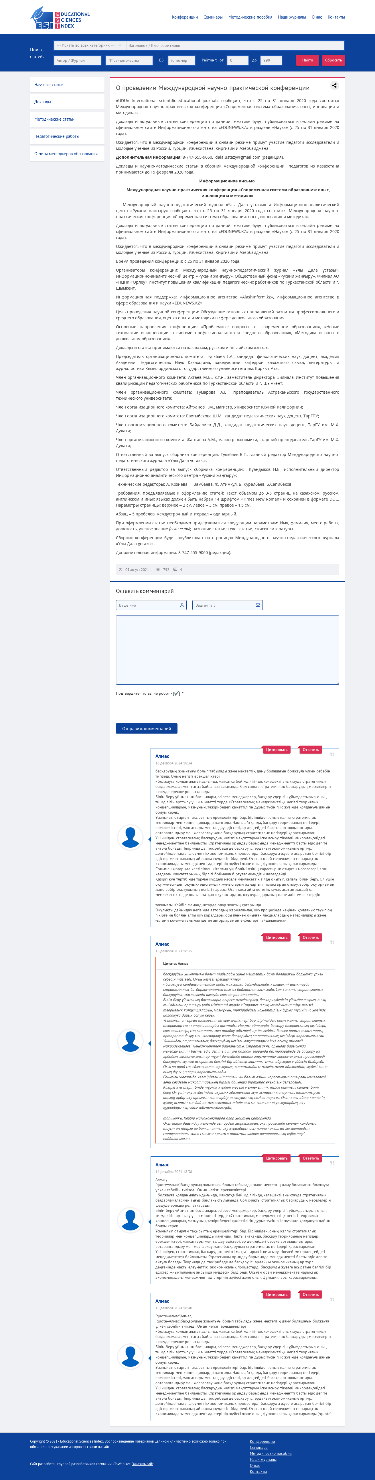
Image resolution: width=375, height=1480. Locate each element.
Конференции (185, 17)
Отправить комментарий (146, 728)
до (254, 60)
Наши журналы (292, 17)
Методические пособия (250, 17)
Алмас (162, 755)
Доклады (42, 101)
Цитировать (277, 749)
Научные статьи (49, 84)
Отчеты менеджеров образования (66, 153)
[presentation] (159, 712)
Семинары (213, 17)
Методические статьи (54, 118)
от (222, 60)
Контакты (336, 17)
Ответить (311, 749)
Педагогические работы (56, 136)
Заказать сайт (142, 1463)
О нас (317, 17)
